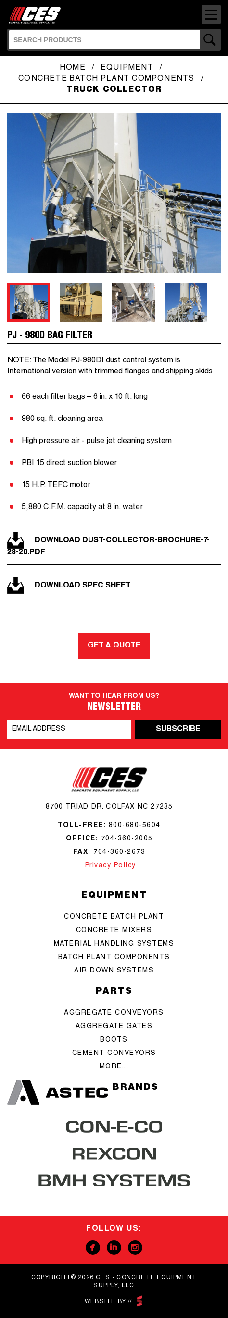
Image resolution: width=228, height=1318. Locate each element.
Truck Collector (114, 90)
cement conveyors (114, 1053)
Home (73, 68)
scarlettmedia (139, 1301)
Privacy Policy (109, 866)
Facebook (93, 1247)
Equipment (127, 68)
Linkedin (114, 1247)
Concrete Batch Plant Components (106, 79)
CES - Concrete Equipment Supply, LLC (37, 13)
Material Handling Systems (114, 944)
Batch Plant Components (114, 957)
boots (114, 1040)
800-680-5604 (135, 825)
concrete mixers (114, 930)
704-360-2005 (127, 839)
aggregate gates (114, 1026)
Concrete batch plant (114, 917)
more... (114, 1067)
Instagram (135, 1247)
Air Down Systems (114, 971)
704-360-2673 (119, 852)
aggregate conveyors (114, 1013)
